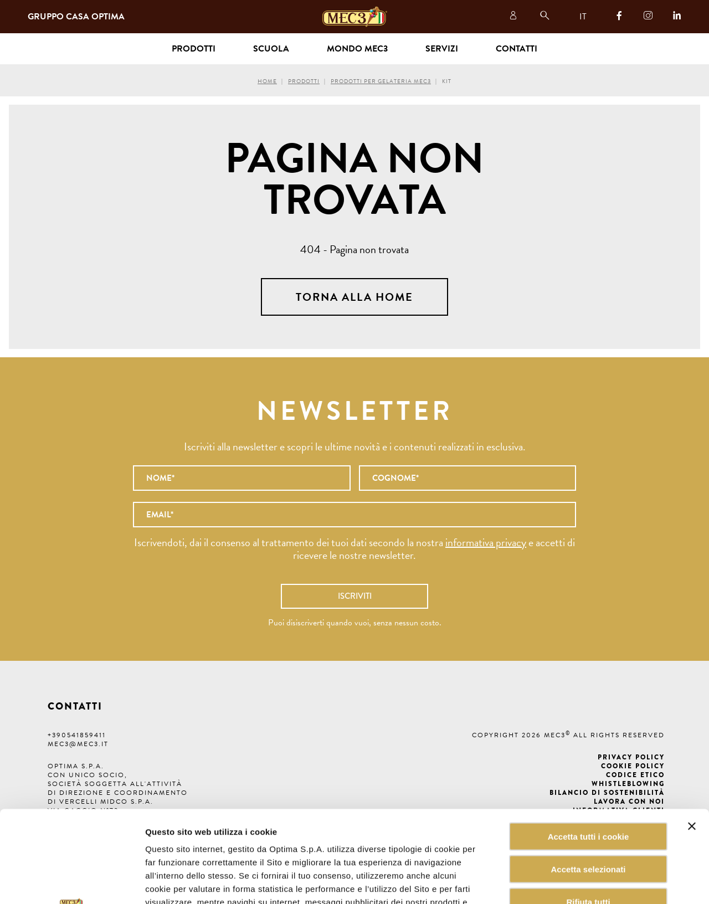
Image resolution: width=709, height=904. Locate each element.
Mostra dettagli (562, 882)
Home (267, 81)
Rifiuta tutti (588, 810)
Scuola (271, 48)
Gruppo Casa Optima (76, 17)
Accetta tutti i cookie (588, 744)
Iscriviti (355, 596)
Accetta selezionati (588, 777)
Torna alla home (354, 297)
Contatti (516, 48)
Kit (446, 81)
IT (583, 16)
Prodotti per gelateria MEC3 (381, 81)
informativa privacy (485, 542)
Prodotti (304, 81)
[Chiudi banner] (692, 734)
